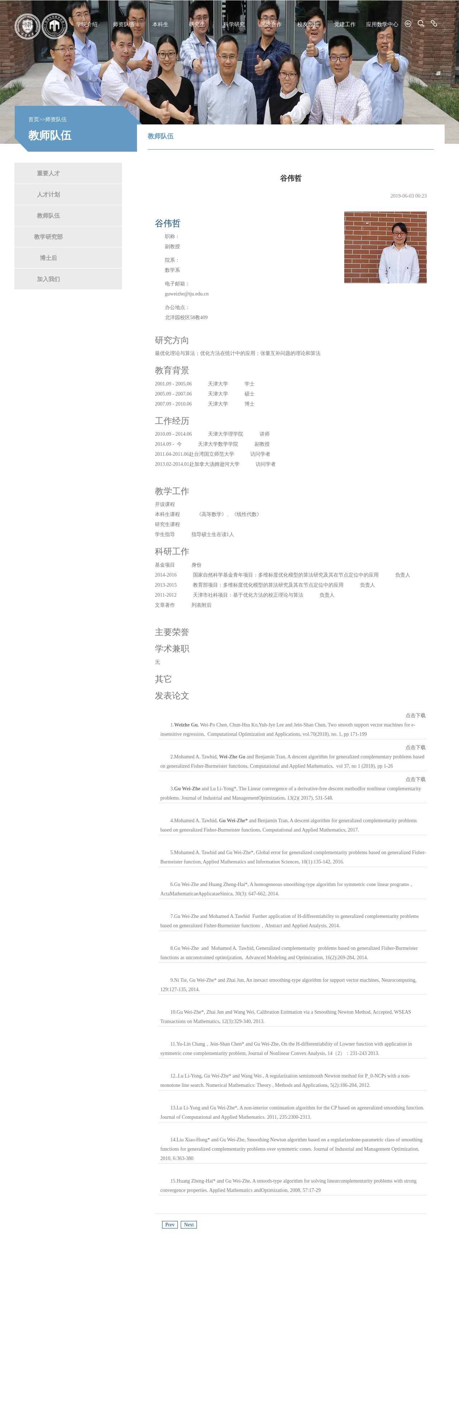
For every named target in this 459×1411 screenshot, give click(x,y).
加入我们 (48, 278)
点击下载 (416, 715)
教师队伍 (48, 215)
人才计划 (48, 194)
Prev (170, 1224)
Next (189, 1224)
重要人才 (48, 173)
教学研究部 (48, 236)
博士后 (48, 257)
